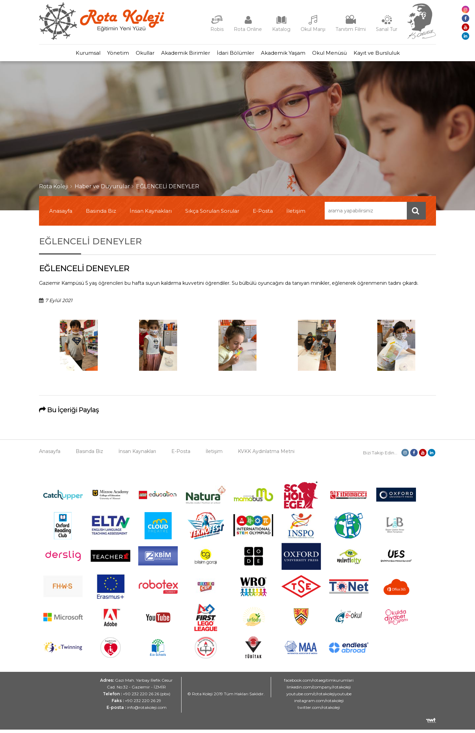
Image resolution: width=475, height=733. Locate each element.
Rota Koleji (54, 190)
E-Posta (263, 214)
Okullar (135, 54)
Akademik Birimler (182, 54)
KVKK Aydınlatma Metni (266, 455)
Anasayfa (60, 214)
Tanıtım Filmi (351, 29)
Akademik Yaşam (293, 54)
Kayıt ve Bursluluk (400, 54)
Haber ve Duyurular (102, 190)
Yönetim (101, 54)
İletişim (295, 214)
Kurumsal (64, 54)
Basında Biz (101, 214)
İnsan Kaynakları (151, 214)
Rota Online (248, 29)
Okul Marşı (313, 29)
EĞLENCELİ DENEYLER (167, 190)
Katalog (281, 29)
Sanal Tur (386, 29)
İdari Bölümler (239, 54)
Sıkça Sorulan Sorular (212, 214)
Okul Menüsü (346, 54)
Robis (217, 29)
